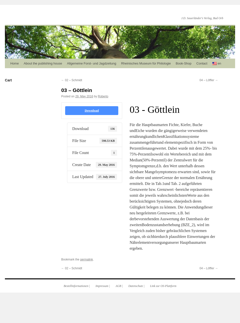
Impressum (102, 286)
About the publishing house (43, 63)
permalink (86, 259)
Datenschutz (135, 286)
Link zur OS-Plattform (163, 286)
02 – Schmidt (71, 80)
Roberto (103, 96)
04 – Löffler (209, 80)
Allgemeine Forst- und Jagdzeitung (91, 63)
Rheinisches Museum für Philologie (146, 63)
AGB (118, 286)
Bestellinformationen (76, 286)
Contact (201, 63)
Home (14, 63)
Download (92, 110)
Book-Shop (183, 63)
